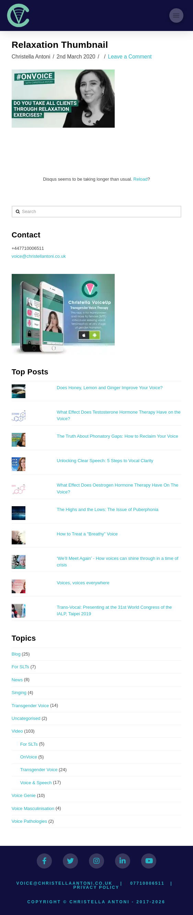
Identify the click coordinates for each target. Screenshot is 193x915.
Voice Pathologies (29, 821)
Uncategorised (26, 718)
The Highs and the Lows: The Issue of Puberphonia (107, 509)
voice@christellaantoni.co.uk (64, 883)
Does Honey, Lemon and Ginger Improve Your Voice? (109, 387)
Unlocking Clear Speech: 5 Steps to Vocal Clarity (106, 460)
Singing (19, 692)
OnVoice (28, 756)
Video (17, 731)
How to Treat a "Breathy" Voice (87, 533)
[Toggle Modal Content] (176, 15)
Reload (140, 179)
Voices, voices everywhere (83, 582)
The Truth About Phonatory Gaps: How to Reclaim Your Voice (117, 436)
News (17, 679)
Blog (16, 654)
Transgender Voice (30, 705)
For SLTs (20, 666)
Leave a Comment (129, 57)
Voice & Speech (36, 782)
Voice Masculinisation (33, 808)
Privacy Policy (96, 887)
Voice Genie (24, 795)
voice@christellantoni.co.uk (39, 256)
